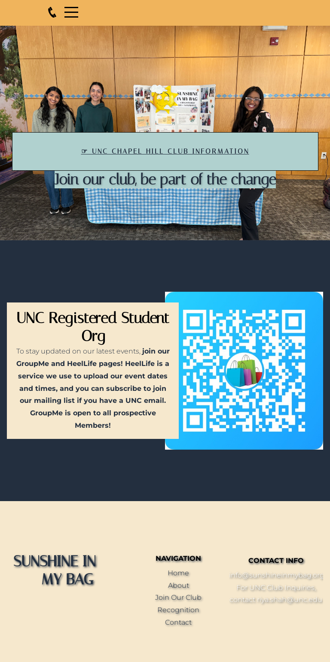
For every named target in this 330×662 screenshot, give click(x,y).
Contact (178, 622)
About (178, 585)
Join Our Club (178, 597)
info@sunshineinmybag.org (276, 575)
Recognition (178, 610)
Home (178, 573)
